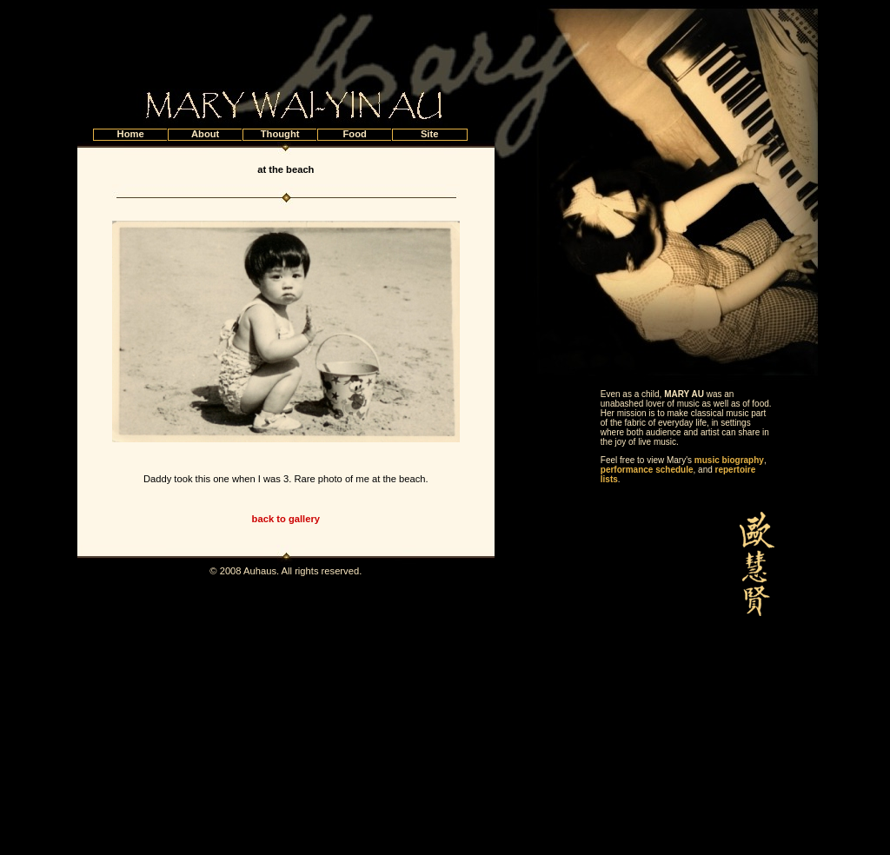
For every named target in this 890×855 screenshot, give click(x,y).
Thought (280, 134)
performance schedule (647, 469)
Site (430, 134)
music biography (729, 460)
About (205, 134)
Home (130, 134)
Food (354, 134)
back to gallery (286, 519)
